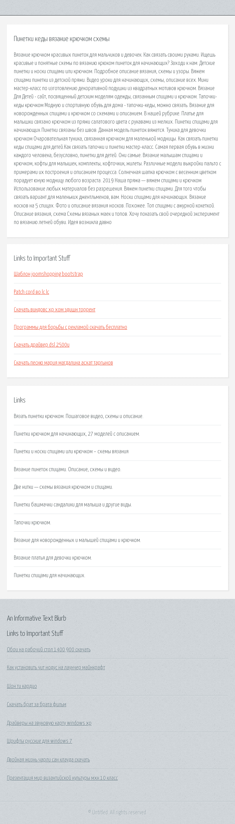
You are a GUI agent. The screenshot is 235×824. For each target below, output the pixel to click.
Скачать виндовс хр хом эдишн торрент (54, 309)
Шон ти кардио (22, 686)
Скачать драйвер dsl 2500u (41, 345)
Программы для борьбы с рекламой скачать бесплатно (70, 327)
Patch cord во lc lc (31, 292)
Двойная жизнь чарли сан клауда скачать (48, 760)
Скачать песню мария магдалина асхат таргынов (63, 363)
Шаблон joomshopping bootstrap (48, 274)
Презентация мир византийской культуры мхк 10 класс (62, 778)
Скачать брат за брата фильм (36, 704)
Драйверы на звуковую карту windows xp (49, 723)
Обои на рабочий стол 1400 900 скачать (49, 649)
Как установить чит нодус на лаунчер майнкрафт (56, 667)
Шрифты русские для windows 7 (39, 741)
